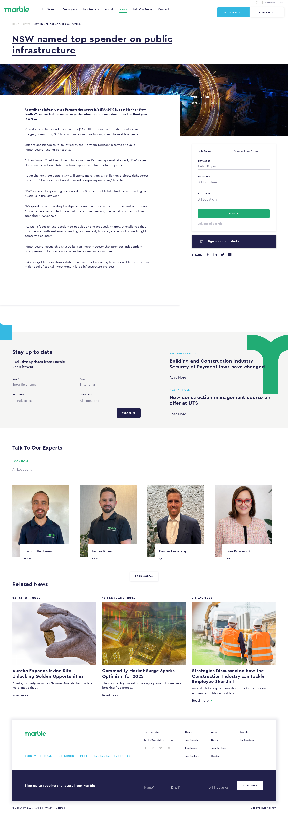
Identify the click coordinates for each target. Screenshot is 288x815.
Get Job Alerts (233, 12)
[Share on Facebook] (207, 254)
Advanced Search (210, 223)
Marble (37, 807)
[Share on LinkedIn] (215, 254)
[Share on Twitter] (222, 254)
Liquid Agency (267, 807)
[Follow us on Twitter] (160, 748)
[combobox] (234, 182)
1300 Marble (267, 12)
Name (15, 379)
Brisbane (47, 756)
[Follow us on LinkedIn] (153, 748)
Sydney (30, 756)
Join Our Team (142, 9)
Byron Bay (122, 756)
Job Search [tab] (205, 151)
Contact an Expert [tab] (247, 151)
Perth (85, 756)
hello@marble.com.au (158, 740)
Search (244, 732)
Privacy (48, 807)
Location (204, 193)
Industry (204, 176)
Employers (70, 9)
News (123, 9)
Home (15, 24)
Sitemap (60, 807)
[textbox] (234, 182)
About (109, 9)
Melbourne (67, 756)
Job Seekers (91, 9)
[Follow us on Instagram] (168, 748)
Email (83, 379)
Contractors (247, 740)
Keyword (204, 161)
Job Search (49, 9)
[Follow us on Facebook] (145, 748)
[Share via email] (230, 254)
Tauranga (102, 756)
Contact (163, 9)
